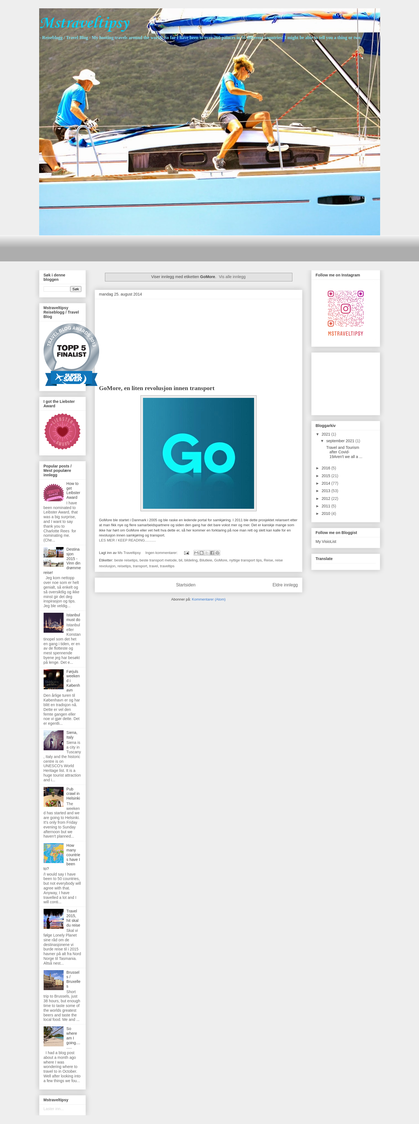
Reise (268, 560)
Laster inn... (54, 1109)
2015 (326, 476)
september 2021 (340, 441)
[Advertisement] (140, 247)
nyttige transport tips (245, 560)
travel (153, 566)
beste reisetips (125, 560)
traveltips (167, 566)
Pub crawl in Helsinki (73, 794)
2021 (326, 434)
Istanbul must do (73, 617)
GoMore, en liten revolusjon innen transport (157, 388)
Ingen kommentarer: (162, 553)
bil (180, 560)
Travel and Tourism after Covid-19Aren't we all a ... (343, 452)
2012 (326, 498)
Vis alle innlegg (232, 276)
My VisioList (326, 541)
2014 (326, 483)
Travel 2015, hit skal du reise (73, 918)
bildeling (191, 560)
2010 (326, 513)
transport (140, 566)
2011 (326, 506)
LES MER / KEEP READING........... (127, 540)
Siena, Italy (71, 734)
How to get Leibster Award (73, 490)
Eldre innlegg (285, 585)
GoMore (220, 560)
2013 (326, 491)
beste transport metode (158, 560)
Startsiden (185, 585)
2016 (326, 468)
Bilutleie (206, 560)
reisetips (124, 566)
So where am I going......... (73, 1037)
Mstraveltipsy (84, 23)
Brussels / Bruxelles (73, 979)
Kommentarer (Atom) (208, 599)
